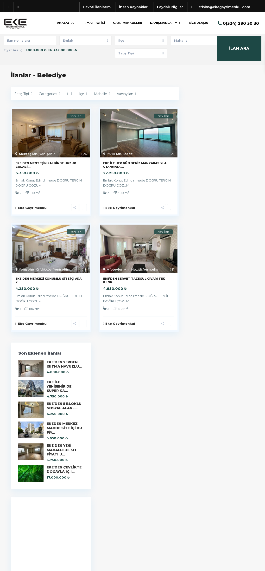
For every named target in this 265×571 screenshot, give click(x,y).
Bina (140, 490)
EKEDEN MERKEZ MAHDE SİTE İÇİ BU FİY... (229, 170)
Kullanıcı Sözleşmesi (236, 564)
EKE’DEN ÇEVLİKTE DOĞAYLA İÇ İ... (232, 216)
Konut (141, 511)
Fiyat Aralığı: (14, 50)
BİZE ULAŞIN (198, 23)
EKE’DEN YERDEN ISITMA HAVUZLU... (228, 96)
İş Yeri (141, 504)
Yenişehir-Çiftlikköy (35, 270)
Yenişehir (47, 154)
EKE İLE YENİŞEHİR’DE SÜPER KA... (230, 120)
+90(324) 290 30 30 (33, 490)
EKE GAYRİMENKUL (32, 504)
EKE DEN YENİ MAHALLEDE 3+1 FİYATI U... (230, 194)
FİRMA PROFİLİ (93, 23)
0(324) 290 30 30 (241, 23)
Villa (139, 518)
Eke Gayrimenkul (207, 372)
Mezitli (128, 154)
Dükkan (142, 497)
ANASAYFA (65, 23)
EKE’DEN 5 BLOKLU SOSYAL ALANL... (227, 144)
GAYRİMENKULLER (127, 23)
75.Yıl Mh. (114, 154)
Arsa (140, 482)
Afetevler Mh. (118, 270)
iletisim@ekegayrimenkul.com (43, 497)
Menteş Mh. (28, 154)
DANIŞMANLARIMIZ (165, 23)
